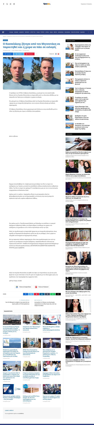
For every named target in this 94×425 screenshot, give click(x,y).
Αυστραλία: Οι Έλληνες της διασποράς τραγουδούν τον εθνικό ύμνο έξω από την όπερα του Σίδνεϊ (45, 304)
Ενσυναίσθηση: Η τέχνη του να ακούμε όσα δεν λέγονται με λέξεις (83, 72)
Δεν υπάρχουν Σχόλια (17, 50)
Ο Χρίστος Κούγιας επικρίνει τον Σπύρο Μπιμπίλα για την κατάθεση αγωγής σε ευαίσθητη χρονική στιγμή (31, 375)
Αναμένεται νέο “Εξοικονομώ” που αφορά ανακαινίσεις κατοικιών (31, 328)
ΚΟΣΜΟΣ (68, 127)
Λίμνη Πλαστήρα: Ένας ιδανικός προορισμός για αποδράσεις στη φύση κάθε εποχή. (83, 109)
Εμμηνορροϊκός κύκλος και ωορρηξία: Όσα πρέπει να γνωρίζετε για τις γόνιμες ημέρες (83, 47)
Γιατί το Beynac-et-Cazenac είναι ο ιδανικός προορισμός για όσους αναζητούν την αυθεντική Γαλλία (83, 91)
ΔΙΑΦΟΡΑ (68, 67)
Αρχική (4, 36)
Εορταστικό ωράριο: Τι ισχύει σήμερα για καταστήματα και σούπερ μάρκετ (51, 397)
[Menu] (3, 32)
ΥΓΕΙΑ (67, 48)
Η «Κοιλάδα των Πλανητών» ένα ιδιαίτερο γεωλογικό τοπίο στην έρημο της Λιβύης (82, 126)
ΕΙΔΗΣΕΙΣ (5, 40)
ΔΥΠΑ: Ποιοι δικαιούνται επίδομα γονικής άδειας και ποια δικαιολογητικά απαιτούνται (31, 352)
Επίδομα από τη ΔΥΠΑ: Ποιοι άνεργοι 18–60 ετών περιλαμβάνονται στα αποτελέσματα (31, 398)
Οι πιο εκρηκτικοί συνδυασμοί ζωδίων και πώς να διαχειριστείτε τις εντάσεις (82, 56)
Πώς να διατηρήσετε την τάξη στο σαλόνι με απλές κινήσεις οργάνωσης (82, 65)
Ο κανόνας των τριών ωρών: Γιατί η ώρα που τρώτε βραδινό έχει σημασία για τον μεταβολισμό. (81, 100)
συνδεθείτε (21, 413)
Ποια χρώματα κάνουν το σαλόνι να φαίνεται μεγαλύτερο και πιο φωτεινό (82, 81)
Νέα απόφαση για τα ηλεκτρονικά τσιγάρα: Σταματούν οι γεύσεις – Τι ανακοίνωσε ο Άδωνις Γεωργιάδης (50, 353)
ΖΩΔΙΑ (67, 57)
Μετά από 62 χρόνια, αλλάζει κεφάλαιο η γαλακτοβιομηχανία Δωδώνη (51, 328)
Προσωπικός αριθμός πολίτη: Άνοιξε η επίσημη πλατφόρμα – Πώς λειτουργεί (11, 397)
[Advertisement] (47, 19)
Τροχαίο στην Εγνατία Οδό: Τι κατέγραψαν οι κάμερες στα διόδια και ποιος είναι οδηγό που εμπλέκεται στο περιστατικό (11, 376)
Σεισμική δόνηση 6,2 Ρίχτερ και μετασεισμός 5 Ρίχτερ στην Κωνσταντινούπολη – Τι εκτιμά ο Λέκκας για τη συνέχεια (11, 330)
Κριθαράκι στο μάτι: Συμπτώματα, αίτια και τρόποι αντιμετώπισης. (82, 117)
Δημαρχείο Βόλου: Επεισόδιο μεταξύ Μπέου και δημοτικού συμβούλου (51, 374)
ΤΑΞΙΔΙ (67, 92)
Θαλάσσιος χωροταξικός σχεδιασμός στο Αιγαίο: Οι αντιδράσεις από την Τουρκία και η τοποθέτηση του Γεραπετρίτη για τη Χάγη (11, 353)
